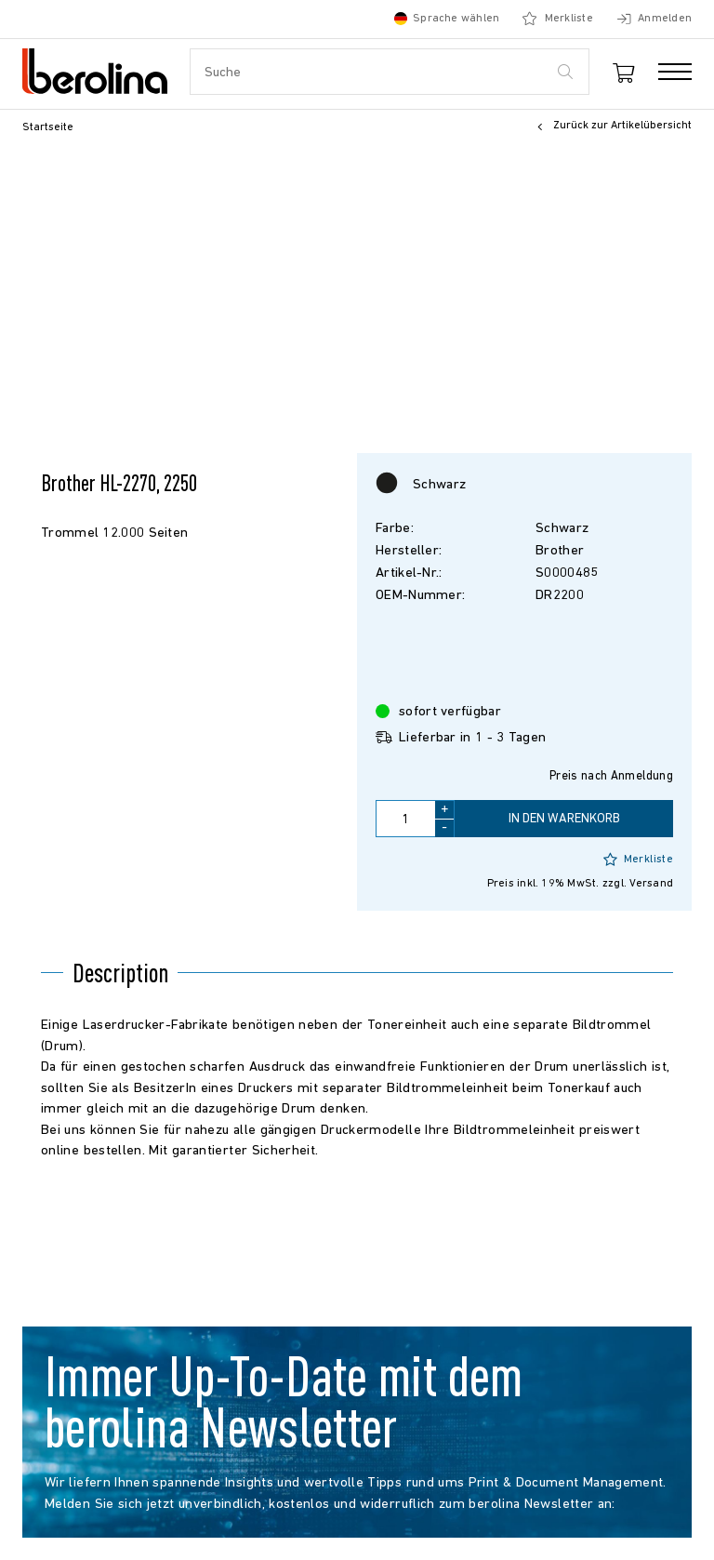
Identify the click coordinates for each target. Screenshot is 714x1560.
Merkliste (638, 859)
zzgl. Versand (637, 883)
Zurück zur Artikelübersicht (612, 127)
